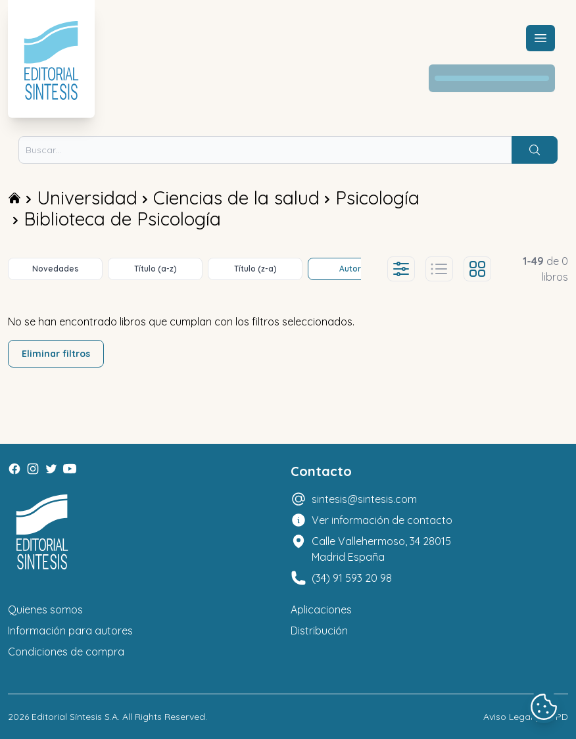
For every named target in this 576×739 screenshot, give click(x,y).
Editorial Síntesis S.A (75, 717)
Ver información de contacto (382, 520)
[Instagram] (32, 468)
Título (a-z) (155, 269)
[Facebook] (14, 468)
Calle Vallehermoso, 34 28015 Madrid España (381, 549)
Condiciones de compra (66, 651)
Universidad (87, 197)
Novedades (55, 269)
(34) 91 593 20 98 (352, 577)
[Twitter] (51, 468)
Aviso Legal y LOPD (525, 717)
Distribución (319, 630)
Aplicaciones (321, 609)
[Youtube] (69, 468)
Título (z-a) (255, 269)
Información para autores (70, 630)
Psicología (377, 197)
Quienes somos (45, 609)
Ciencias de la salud (236, 197)
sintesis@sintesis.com (364, 499)
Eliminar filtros (56, 354)
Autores (355, 269)
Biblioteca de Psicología (122, 218)
